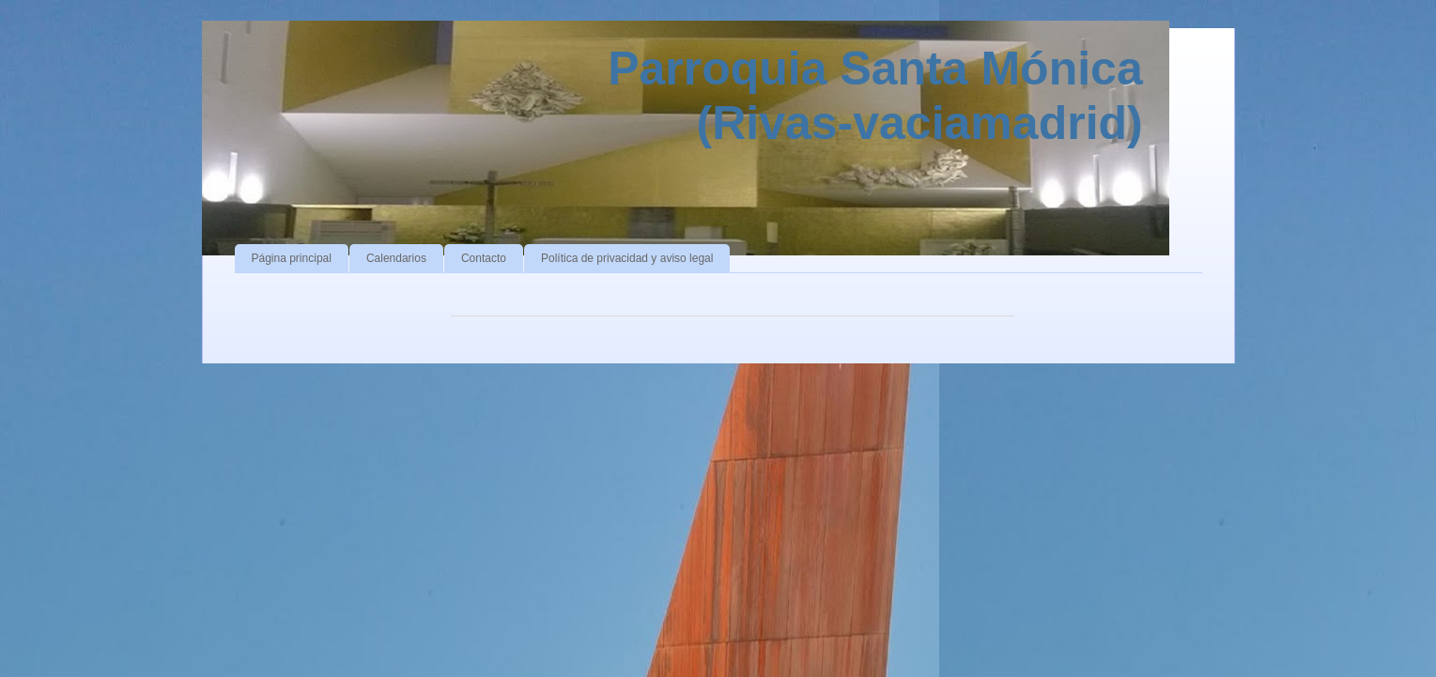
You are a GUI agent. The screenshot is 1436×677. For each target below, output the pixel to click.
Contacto (483, 258)
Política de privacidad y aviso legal (627, 258)
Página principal (292, 258)
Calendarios (396, 258)
